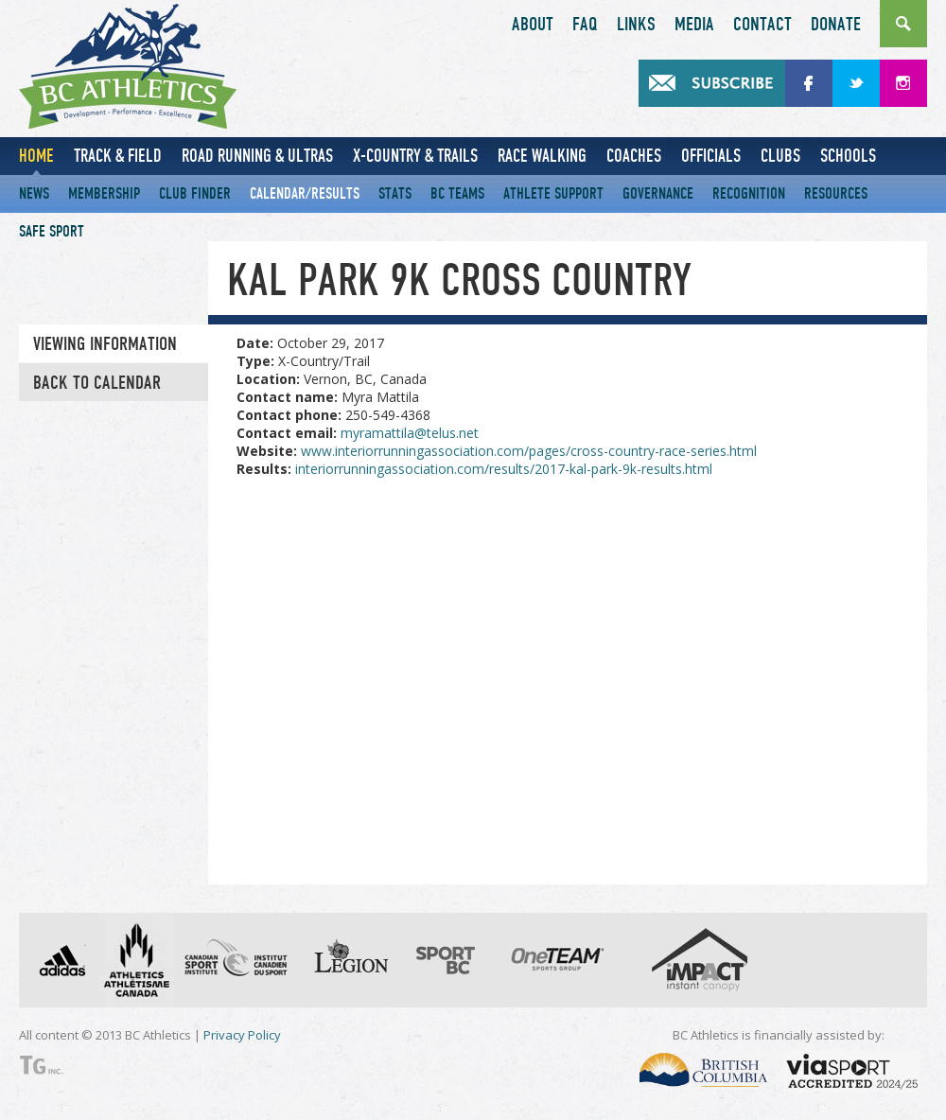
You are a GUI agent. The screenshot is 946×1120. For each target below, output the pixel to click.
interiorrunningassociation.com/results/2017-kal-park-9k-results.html (503, 469)
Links (636, 24)
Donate (836, 24)
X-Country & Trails (415, 156)
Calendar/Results (304, 193)
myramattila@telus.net (410, 433)
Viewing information (105, 344)
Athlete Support (553, 193)
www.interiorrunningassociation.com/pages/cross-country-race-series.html (529, 451)
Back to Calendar (97, 383)
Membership (104, 193)
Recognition (748, 193)
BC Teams (457, 193)
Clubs (780, 156)
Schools (848, 156)
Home (36, 156)
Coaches (633, 156)
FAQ (585, 24)
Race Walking (542, 156)
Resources (835, 193)
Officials (711, 156)
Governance (657, 193)
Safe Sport (51, 231)
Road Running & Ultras (257, 156)
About (532, 24)
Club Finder (195, 193)
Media (694, 24)
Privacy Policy (242, 1034)
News (34, 193)
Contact (762, 24)
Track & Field (118, 156)
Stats (395, 193)
